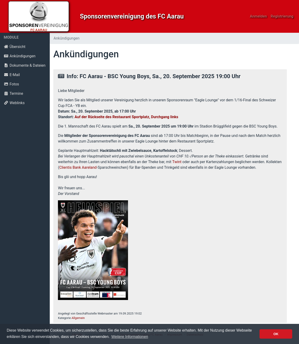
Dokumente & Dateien (25, 65)
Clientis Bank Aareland (78, 167)
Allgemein (78, 318)
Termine (13, 93)
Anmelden (258, 16)
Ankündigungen (20, 56)
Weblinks (14, 103)
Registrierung (282, 16)
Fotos (11, 84)
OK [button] (275, 334)
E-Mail (12, 75)
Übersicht (14, 46)
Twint (177, 162)
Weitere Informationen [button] (129, 337)
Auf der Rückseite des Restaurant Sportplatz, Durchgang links (126, 117)
